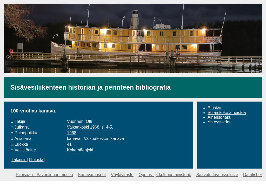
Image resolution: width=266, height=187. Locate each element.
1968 (71, 133)
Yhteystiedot (219, 122)
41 (69, 144)
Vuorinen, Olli (79, 121)
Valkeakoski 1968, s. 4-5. (90, 127)
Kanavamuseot (92, 174)
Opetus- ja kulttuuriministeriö (164, 174)
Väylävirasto (122, 174)
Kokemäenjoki (80, 150)
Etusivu (214, 108)
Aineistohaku (219, 117)
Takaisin (18, 159)
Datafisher (252, 174)
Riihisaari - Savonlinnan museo (44, 174)
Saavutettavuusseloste (217, 174)
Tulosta (37, 159)
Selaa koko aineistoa (227, 112)
